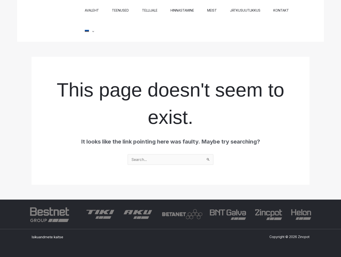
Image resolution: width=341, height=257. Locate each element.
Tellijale (153, 10)
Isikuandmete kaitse (47, 237)
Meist (218, 10)
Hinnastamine (187, 10)
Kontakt (289, 10)
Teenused (122, 10)
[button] (90, 31)
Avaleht (92, 10)
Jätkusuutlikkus (252, 10)
